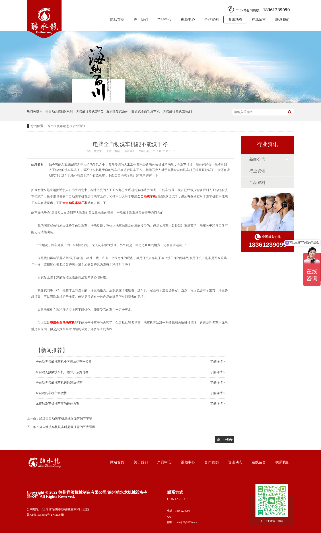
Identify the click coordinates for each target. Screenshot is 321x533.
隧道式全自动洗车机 (146, 111)
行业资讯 (79, 126)
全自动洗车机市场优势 (51, 393)
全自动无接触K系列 (59, 111)
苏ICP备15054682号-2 (39, 514)
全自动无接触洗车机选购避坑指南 (59, 382)
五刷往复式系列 (117, 111)
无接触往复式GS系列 (177, 111)
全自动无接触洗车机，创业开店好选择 (62, 372)
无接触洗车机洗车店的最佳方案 (57, 403)
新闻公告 (257, 159)
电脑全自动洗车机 (62, 322)
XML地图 (58, 514)
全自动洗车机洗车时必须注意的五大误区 (67, 427)
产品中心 (164, 19)
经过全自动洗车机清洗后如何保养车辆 (65, 418)
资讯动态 (235, 19)
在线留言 (259, 19)
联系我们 (282, 19)
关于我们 (141, 19)
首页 (50, 126)
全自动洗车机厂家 (74, 203)
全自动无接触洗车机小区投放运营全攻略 (64, 361)
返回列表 (225, 439)
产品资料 (257, 182)
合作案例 (211, 19)
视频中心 (188, 19)
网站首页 (117, 19)
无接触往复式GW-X (89, 111)
